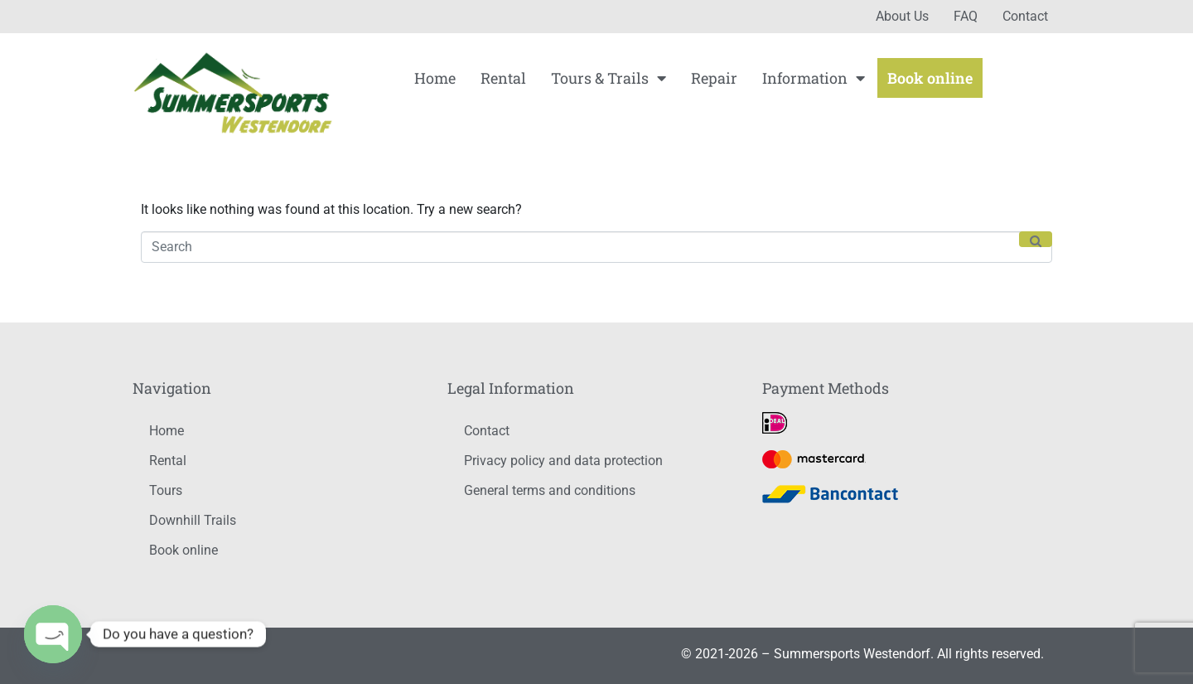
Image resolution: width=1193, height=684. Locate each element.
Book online (930, 78)
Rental (503, 78)
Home (435, 78)
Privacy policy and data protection (563, 460)
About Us (902, 16)
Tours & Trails (608, 78)
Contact (1025, 16)
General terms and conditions (549, 490)
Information (813, 78)
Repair (714, 78)
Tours (165, 490)
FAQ (966, 16)
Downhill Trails (192, 520)
